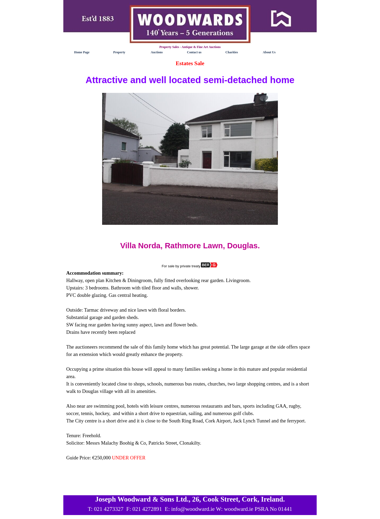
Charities (231, 52)
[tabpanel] (190, 276)
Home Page (81, 52)
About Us (269, 52)
